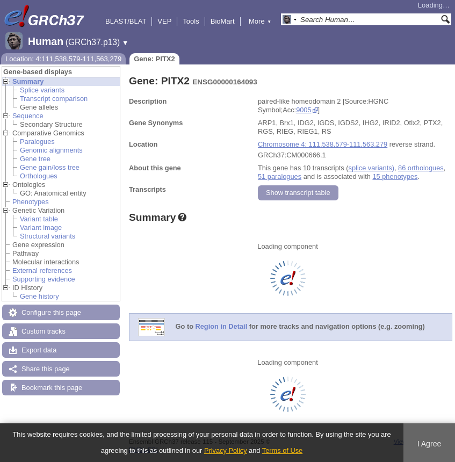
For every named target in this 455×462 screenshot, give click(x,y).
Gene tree (35, 159)
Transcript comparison (54, 99)
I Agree (429, 443)
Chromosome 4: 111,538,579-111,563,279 (322, 144)
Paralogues (37, 142)
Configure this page (51, 312)
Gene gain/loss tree (50, 167)
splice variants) (371, 168)
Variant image (41, 227)
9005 (303, 110)
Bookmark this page (51, 388)
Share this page (45, 369)
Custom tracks (43, 331)
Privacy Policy (225, 450)
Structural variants (47, 236)
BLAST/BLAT (125, 21)
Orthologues (38, 176)
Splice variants (42, 90)
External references (42, 270)
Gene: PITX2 (154, 59)
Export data (38, 350)
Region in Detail (222, 327)
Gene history (39, 296)
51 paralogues (279, 176)
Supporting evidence (43, 279)
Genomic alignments (51, 150)
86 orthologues (421, 168)
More (260, 21)
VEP (164, 21)
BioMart (223, 21)
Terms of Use (282, 450)
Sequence (28, 116)
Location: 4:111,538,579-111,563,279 (63, 59)
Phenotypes (30, 202)
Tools (191, 21)
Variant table (39, 219)
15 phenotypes (394, 176)
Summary (28, 81)
